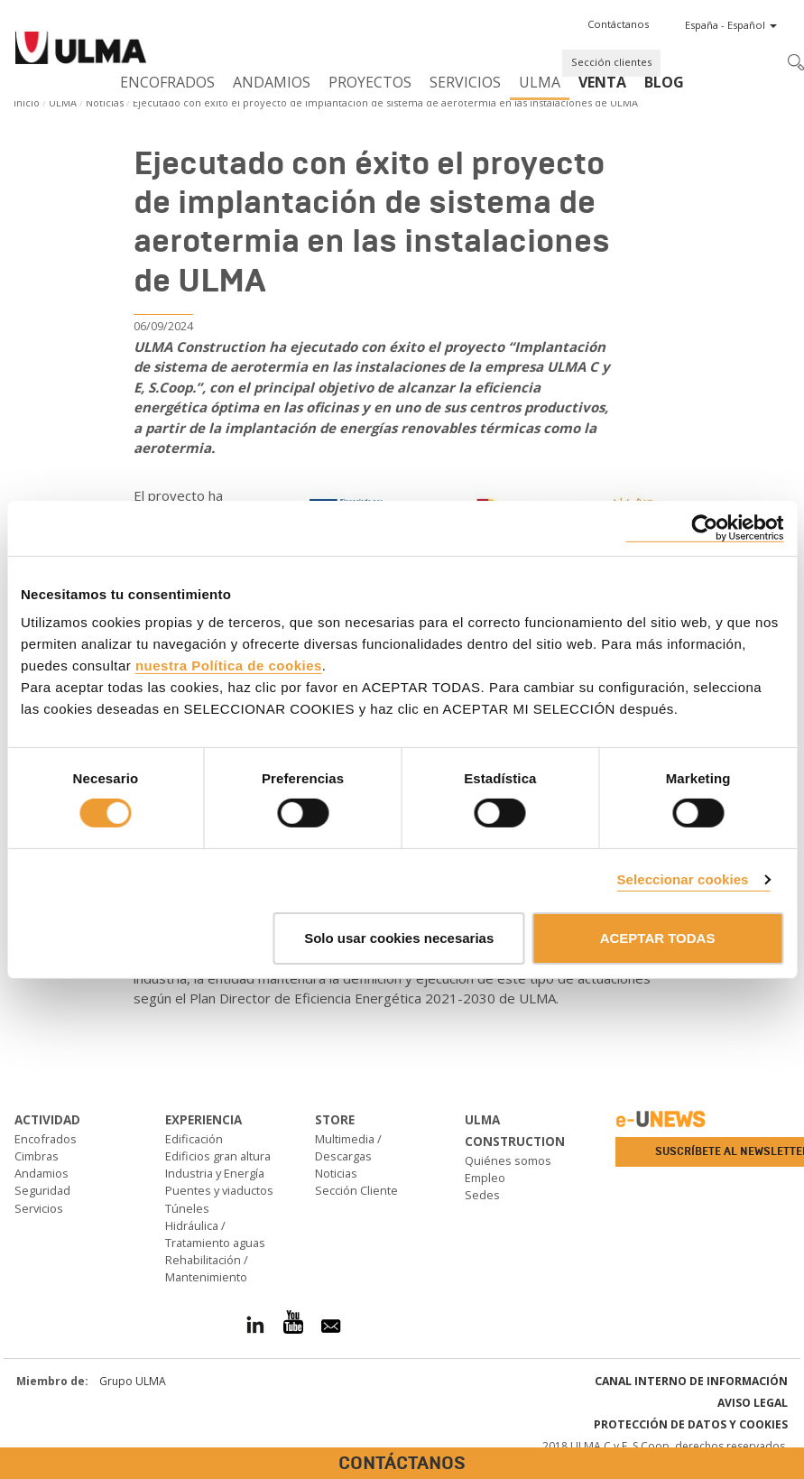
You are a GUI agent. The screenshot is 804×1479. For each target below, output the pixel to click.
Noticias (105, 102)
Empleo (485, 1177)
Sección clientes (611, 62)
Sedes (482, 1195)
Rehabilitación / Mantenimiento (206, 1268)
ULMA (539, 82)
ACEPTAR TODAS (658, 938)
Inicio (27, 102)
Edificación (194, 1139)
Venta (602, 82)
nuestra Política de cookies (228, 665)
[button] (618, 24)
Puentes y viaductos (219, 1190)
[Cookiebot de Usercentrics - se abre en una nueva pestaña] (704, 527)
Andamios (271, 82)
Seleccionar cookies (682, 879)
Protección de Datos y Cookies (691, 1424)
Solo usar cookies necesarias (399, 938)
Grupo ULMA (132, 1381)
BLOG (664, 82)
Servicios (465, 82)
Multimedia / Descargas (348, 1147)
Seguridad (42, 1190)
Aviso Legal (752, 1402)
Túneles (187, 1208)
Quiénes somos (508, 1160)
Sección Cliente (356, 1190)
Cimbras (36, 1156)
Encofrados (167, 82)
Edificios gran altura (218, 1156)
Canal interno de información (691, 1381)
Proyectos (369, 82)
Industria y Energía (214, 1173)
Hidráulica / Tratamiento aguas (215, 1234)
